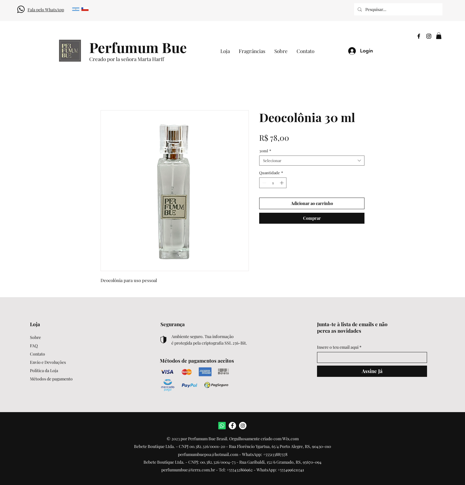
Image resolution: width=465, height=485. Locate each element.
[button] (439, 35)
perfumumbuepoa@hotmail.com (208, 454)
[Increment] (282, 183)
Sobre (35, 337)
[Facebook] (418, 36)
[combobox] (311, 161)
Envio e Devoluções (48, 362)
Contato (37, 354)
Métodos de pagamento (51, 379)
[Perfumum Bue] (138, 47)
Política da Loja (44, 370)
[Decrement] (263, 183)
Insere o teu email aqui (338, 347)
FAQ (34, 345)
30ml (265, 150)
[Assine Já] (372, 371)
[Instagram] (429, 36)
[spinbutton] (273, 183)
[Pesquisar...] (397, 9)
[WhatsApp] (222, 425)
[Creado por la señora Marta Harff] (145, 59)
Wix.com (290, 438)
